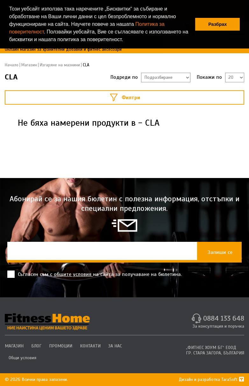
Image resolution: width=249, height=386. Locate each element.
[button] (125, 40)
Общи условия (22, 357)
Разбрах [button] (217, 24)
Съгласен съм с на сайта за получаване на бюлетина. (94, 274)
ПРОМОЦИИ (60, 346)
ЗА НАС (115, 346)
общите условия (73, 274)
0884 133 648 (223, 318)
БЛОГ (36, 346)
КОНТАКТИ (90, 346)
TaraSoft (232, 379)
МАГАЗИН (14, 346)
